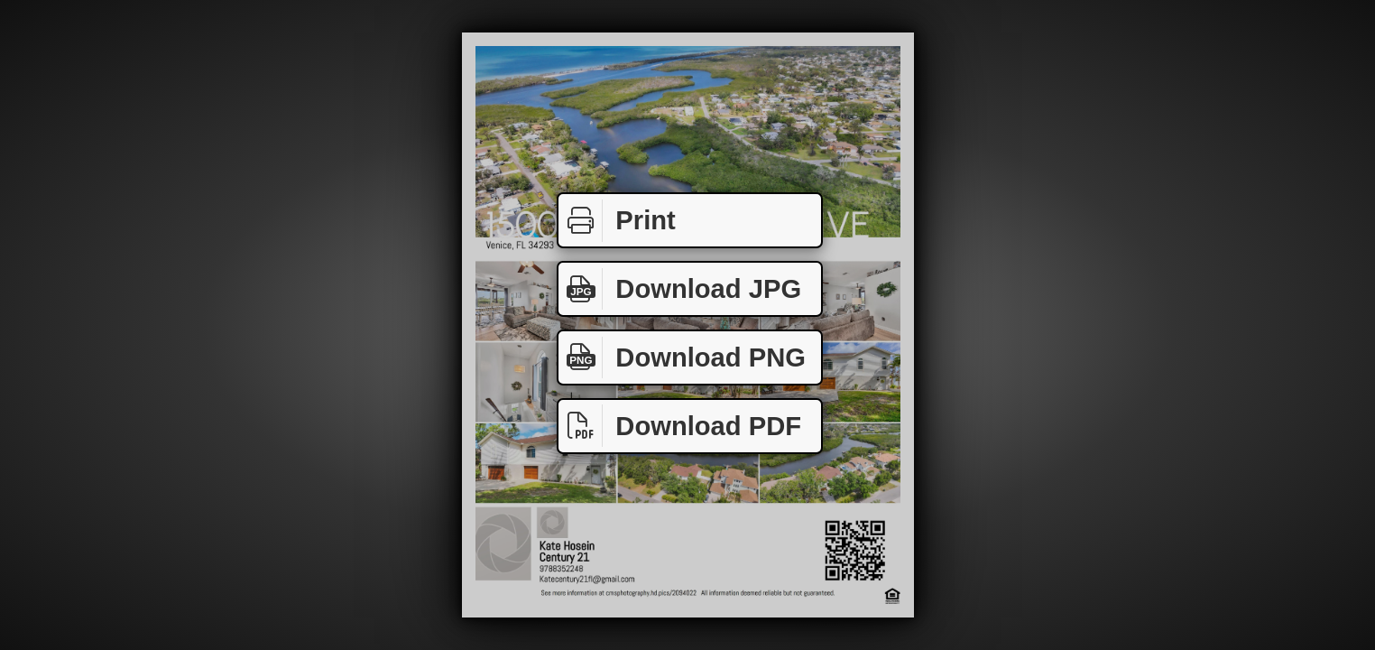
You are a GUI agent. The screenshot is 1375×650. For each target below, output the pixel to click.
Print (617, 221)
